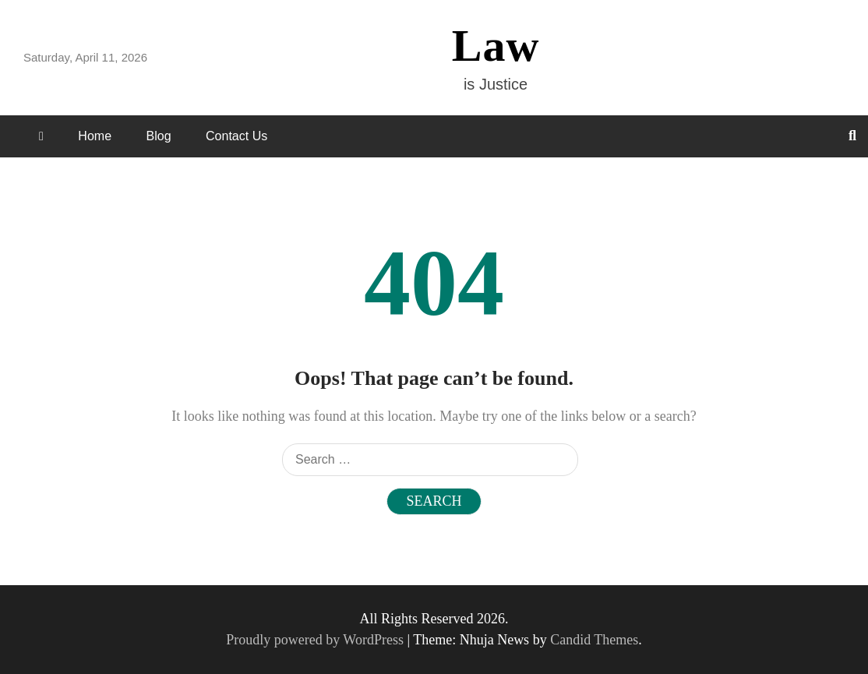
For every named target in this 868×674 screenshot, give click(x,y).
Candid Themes (594, 640)
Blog (158, 136)
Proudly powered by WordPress (316, 640)
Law (496, 45)
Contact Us (236, 136)
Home (94, 136)
